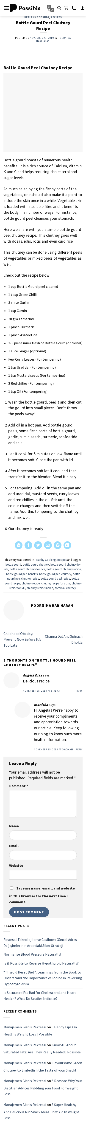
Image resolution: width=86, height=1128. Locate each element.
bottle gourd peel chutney (55, 574)
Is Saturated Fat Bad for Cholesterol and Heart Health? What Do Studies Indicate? (39, 996)
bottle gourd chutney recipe (64, 569)
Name (14, 826)
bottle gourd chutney (36, 564)
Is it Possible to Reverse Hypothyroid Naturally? (41, 963)
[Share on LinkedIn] (67, 545)
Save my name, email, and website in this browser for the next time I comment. (42, 895)
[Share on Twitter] (38, 545)
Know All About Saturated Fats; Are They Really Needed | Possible (42, 1049)
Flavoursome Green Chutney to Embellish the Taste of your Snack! (42, 1066)
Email (14, 845)
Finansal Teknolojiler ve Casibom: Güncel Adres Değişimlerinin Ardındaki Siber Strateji (40, 942)
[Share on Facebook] (28, 545)
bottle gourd (13, 564)
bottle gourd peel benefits (22, 574)
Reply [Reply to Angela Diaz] (79, 690)
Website (16, 865)
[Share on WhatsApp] (18, 545)
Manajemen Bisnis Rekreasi (24, 1027)
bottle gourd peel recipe (55, 578)
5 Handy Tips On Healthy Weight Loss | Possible (40, 1031)
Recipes (56, 17)
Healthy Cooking (36, 17)
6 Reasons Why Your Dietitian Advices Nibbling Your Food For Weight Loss (42, 1087)
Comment (18, 785)
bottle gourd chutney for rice (27, 569)
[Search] (59, 7)
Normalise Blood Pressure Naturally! (32, 954)
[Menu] (6, 8)
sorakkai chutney (65, 588)
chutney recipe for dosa (55, 583)
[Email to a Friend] (48, 545)
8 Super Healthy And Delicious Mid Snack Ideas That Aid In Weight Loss (41, 1111)
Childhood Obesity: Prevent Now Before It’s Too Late (22, 639)
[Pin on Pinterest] (57, 545)
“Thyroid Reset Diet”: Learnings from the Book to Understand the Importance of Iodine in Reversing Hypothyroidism (42, 978)
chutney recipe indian (40, 588)
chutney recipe (31, 583)
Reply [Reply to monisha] (79, 749)
